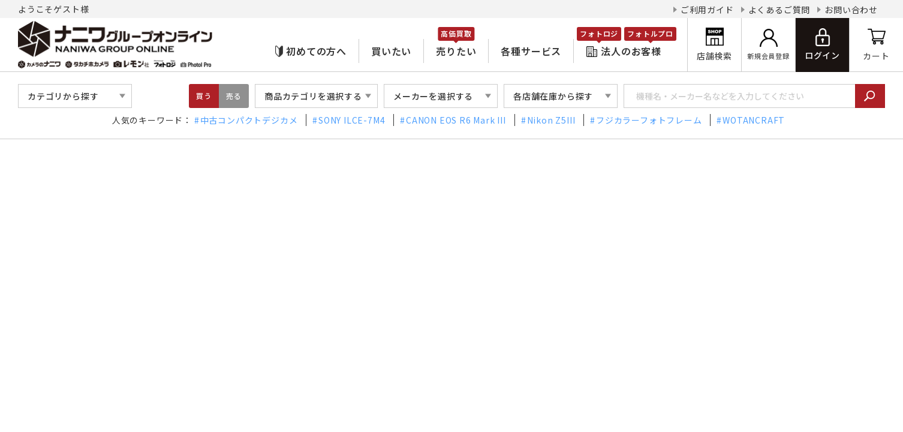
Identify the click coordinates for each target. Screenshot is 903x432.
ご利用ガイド (707, 10)
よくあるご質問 (779, 10)
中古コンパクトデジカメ (249, 120)
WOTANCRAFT (754, 120)
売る (234, 96)
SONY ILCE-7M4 (351, 120)
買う (204, 96)
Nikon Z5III (551, 120)
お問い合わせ (851, 10)
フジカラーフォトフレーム (649, 120)
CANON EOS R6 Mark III (456, 120)
